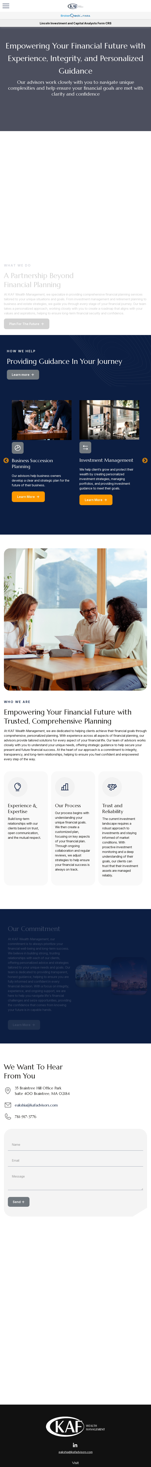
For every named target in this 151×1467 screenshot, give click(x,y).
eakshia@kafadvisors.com (36, 1105)
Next (145, 460)
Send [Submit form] (17, 1202)
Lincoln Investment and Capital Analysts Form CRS (75, 23)
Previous (6, 460)
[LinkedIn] (75, 1445)
